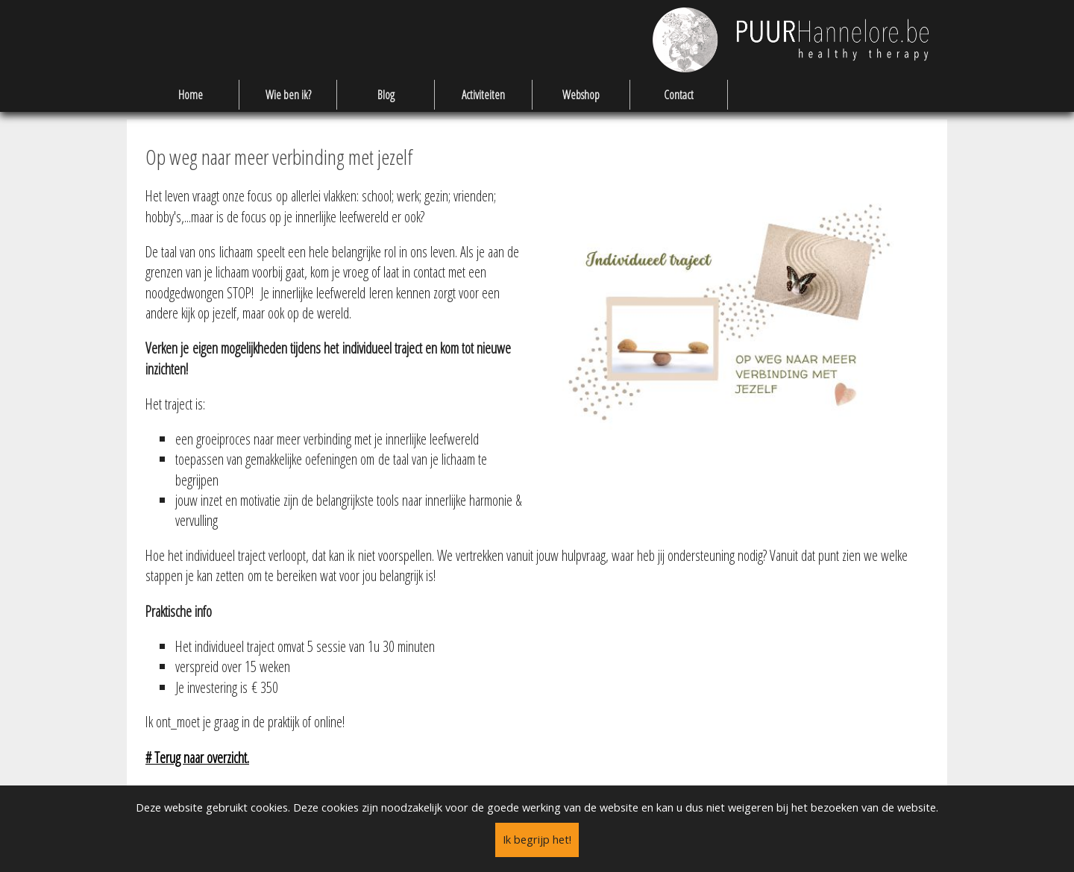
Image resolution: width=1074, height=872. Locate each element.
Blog (386, 95)
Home (190, 95)
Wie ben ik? (288, 95)
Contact (679, 95)
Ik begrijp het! (537, 839)
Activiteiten (483, 95)
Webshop (581, 95)
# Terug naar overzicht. (197, 757)
